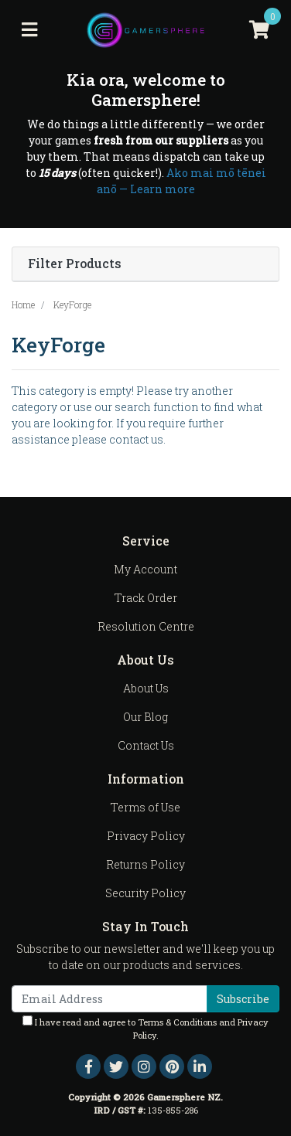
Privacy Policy (146, 835)
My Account (145, 569)
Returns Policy (145, 864)
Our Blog (145, 716)
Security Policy (145, 893)
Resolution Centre (146, 626)
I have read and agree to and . (145, 1028)
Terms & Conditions (177, 1022)
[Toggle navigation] (29, 30)
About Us (146, 688)
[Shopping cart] (259, 30)
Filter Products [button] (75, 264)
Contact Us (146, 745)
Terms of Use (145, 807)
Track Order (146, 597)
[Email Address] (109, 998)
